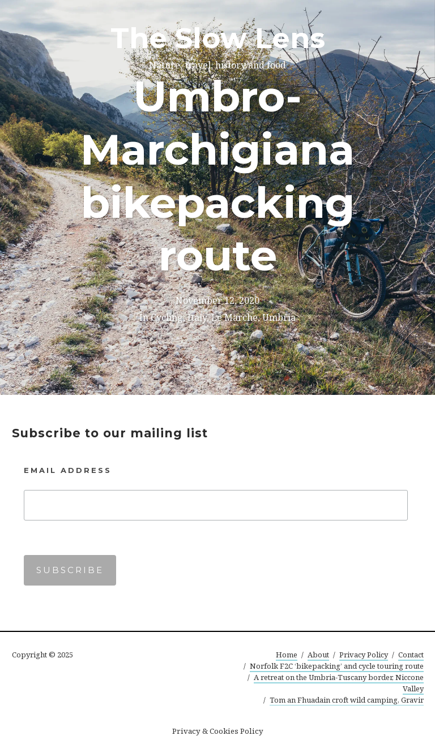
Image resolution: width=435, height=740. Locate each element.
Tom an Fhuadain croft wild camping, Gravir (347, 700)
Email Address (68, 470)
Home (286, 654)
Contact (411, 654)
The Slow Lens (217, 38)
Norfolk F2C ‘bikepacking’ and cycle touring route (337, 666)
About (318, 654)
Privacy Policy (363, 654)
